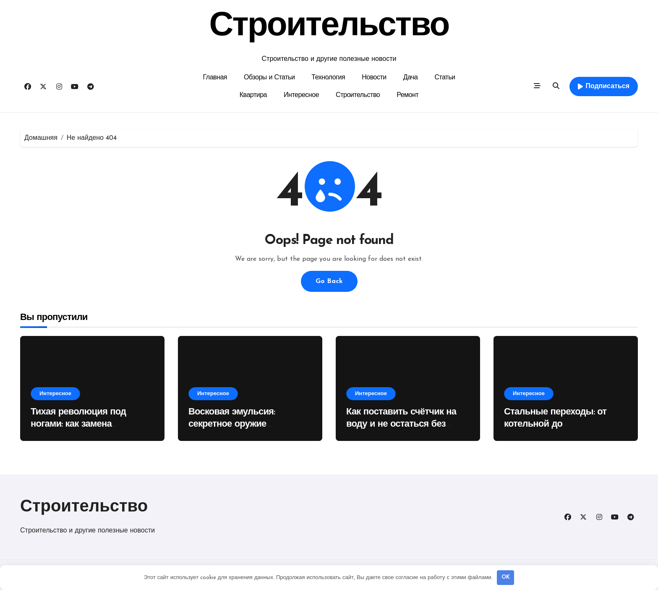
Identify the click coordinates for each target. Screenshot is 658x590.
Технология (328, 77)
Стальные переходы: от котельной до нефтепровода (555, 424)
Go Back (329, 281)
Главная (215, 77)
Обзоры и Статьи (269, 77)
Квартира (253, 95)
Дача (410, 77)
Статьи (445, 77)
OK (505, 577)
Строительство (329, 27)
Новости (374, 77)
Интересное (301, 95)
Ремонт (407, 95)
